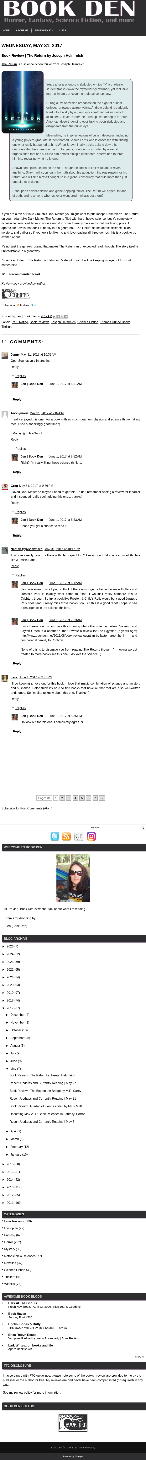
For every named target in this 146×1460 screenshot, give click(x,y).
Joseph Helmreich (63, 322)
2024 (10, 954)
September (18, 1038)
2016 (10, 1164)
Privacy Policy (87, 1447)
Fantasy (9, 1235)
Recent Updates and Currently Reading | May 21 (43, 1098)
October (16, 1030)
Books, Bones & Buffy (24, 1324)
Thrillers (7, 326)
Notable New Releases (20, 1256)
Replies (20, 376)
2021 (10, 977)
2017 (10, 1008)
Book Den (56, 1447)
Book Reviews (39, 322)
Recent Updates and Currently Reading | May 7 (42, 1121)
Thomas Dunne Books (115, 322)
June (14, 1061)
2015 (10, 1172)
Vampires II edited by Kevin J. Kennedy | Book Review (43, 1338)
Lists (62, 30)
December (17, 1014)
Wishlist (9, 1283)
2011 (10, 1202)
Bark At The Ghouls (22, 1303)
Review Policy (44, 30)
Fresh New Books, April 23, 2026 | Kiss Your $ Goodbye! (44, 1306)
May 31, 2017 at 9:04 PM (47, 413)
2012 (10, 1195)
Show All (139, 1356)
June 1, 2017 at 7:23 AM (65, 620)
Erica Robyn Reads (22, 1334)
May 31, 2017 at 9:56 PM (36, 485)
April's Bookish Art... (21, 1349)
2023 (10, 961)
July (13, 1053)
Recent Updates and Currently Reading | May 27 (43, 1083)
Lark (14, 677)
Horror (8, 1242)
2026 (10, 946)
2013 (10, 1187)
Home (6, 30)
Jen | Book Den (32, 384)
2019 (10, 992)
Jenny (15, 354)
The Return (9, 64)
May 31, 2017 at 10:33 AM (38, 354)
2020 (10, 985)
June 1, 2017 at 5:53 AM (65, 519)
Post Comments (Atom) (36, 808)
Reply (15, 367)
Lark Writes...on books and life (30, 1345)
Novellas (10, 1263)
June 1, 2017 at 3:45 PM (35, 677)
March (15, 1139)
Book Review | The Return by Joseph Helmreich (42, 1075)
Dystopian (11, 1228)
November (17, 1022)
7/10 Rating (20, 322)
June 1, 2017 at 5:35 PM (65, 716)
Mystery (9, 1249)
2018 (10, 1000)
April (13, 1131)
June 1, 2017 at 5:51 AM (65, 384)
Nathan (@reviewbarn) (27, 549)
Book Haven (17, 1313)
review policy (23, 1392)
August (15, 1045)
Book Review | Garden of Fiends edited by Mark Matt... (47, 1106)
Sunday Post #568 (20, 1317)
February (16, 1146)
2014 (10, 1179)
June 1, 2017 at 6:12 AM (65, 583)
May (13, 1068)
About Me (22, 30)
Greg (14, 485)
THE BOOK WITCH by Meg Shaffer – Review (37, 1327)
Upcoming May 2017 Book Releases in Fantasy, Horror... (48, 1114)
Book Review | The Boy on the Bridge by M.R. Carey (45, 1090)
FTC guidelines (39, 1375)
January (16, 1154)
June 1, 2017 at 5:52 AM (65, 456)
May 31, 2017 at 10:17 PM (62, 549)
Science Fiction (87, 322)
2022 (10, 969)
